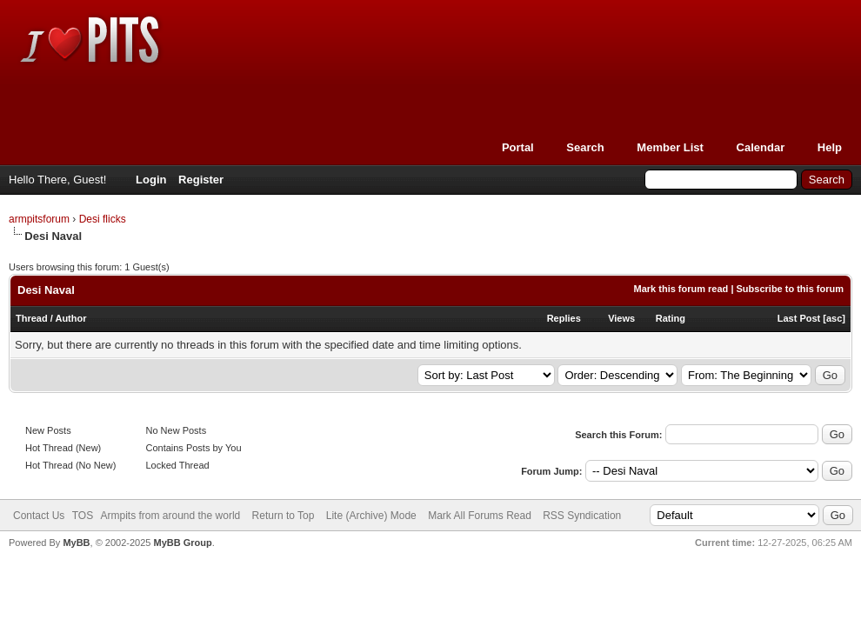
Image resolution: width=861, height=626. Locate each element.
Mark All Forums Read (479, 515)
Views (621, 318)
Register (201, 179)
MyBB (76, 542)
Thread (32, 318)
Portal (518, 147)
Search (585, 147)
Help (830, 147)
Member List (670, 147)
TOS (82, 515)
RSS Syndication (582, 515)
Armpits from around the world (171, 515)
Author (70, 318)
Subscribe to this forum (790, 288)
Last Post (799, 318)
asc (834, 318)
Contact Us (38, 515)
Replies (564, 318)
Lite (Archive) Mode (371, 515)
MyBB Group (182, 542)
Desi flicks (102, 219)
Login (151, 179)
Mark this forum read (681, 288)
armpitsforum (39, 219)
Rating (670, 318)
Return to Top (283, 515)
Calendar (761, 147)
